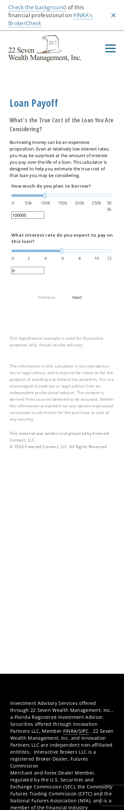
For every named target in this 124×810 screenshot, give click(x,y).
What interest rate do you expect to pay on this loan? (62, 238)
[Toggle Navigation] (110, 48)
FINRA (70, 731)
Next (77, 297)
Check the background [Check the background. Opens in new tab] (37, 7)
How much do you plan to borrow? (51, 186)
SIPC (84, 731)
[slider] (61, 195)
